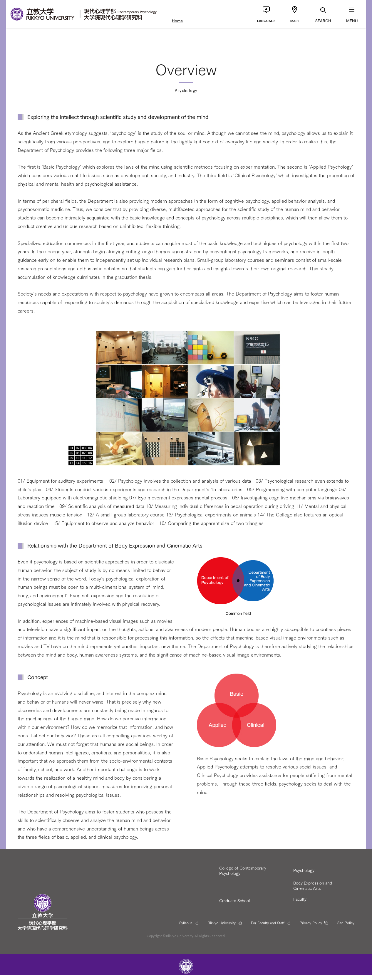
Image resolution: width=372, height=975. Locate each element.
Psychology (303, 870)
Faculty (299, 899)
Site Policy (345, 922)
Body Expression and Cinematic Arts (312, 885)
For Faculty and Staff (267, 922)
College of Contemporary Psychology (242, 870)
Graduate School (234, 900)
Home (177, 21)
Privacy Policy (311, 922)
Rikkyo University (222, 922)
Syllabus (185, 922)
